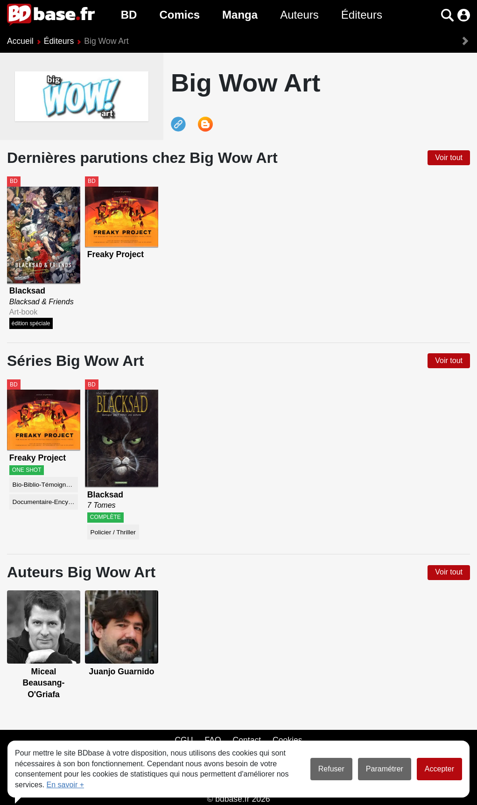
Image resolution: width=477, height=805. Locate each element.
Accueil (20, 41)
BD (129, 14)
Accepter (439, 769)
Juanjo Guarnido (121, 671)
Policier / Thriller (113, 532)
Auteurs (299, 14)
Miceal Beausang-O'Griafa (44, 683)
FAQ (212, 740)
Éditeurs (361, 14)
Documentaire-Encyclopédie (45, 501)
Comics (179, 14)
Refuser (331, 769)
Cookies (287, 740)
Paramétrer (384, 769)
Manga (240, 14)
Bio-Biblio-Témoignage (45, 484)
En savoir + (65, 785)
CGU (184, 740)
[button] (447, 15)
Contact (246, 740)
